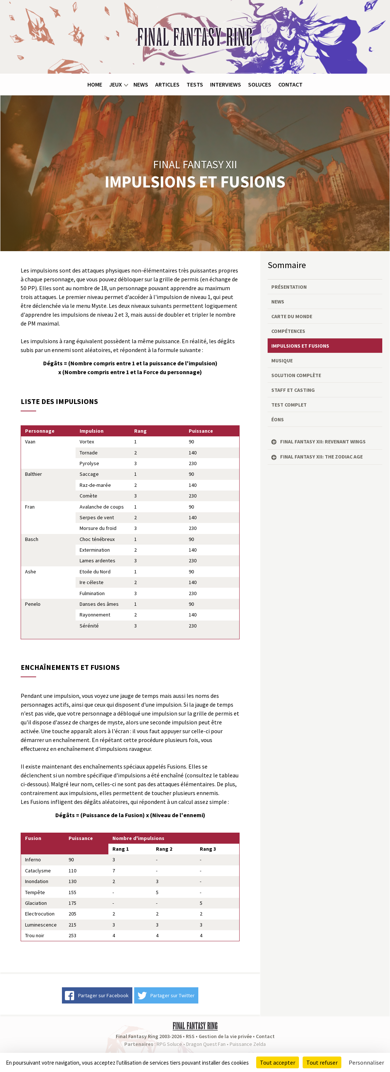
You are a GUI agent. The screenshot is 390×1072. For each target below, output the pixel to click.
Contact (290, 84)
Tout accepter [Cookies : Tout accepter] (277, 1062)
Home (94, 84)
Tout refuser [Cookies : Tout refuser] (322, 1062)
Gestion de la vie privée (225, 1036)
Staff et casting (293, 390)
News (140, 84)
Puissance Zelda (248, 1044)
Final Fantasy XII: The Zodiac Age (321, 456)
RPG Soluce (169, 1044)
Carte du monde (291, 316)
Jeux (115, 84)
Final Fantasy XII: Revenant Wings (323, 441)
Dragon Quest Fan (206, 1044)
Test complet (289, 404)
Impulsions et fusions (300, 345)
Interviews (225, 84)
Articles (167, 84)
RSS (190, 1036)
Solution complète (296, 375)
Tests (195, 84)
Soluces (259, 84)
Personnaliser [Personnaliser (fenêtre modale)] (366, 1062)
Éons (277, 419)
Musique (282, 360)
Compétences (288, 331)
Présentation (289, 287)
